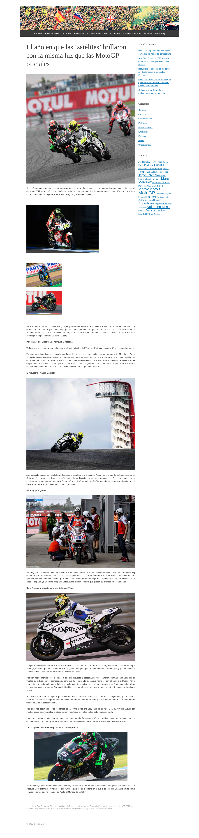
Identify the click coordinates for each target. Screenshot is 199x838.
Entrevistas (79, 33)
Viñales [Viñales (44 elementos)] (141, 211)
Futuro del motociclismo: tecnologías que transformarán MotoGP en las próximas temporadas (154, 82)
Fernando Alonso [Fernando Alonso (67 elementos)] (147, 168)
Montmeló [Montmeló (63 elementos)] (158, 186)
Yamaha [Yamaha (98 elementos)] (150, 210)
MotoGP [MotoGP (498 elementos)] (146, 192)
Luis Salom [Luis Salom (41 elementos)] (156, 179)
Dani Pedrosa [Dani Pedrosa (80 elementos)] (146, 165)
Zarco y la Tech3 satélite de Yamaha (97, 808)
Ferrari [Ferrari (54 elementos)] (159, 168)
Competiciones (94, 33)
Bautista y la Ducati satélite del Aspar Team (76, 806)
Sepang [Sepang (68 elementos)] (157, 200)
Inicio (28, 33)
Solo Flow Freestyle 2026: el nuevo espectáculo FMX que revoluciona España (154, 61)
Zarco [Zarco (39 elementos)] (157, 211)
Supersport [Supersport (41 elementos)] (159, 204)
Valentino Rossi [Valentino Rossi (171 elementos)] (158, 207)
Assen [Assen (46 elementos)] (151, 162)
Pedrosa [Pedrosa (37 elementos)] (141, 197)
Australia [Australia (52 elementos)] (158, 162)
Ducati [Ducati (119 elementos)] (158, 165)
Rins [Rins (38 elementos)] (146, 200)
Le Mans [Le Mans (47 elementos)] (162, 175)
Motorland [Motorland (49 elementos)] (160, 194)
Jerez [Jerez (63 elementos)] (141, 172)
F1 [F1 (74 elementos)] (164, 165)
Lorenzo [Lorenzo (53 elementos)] (142, 179)
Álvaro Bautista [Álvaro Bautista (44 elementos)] (154, 214)
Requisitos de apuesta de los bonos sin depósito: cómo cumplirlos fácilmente (154, 72)
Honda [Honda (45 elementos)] (166, 169)
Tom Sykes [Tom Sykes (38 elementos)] (142, 207)
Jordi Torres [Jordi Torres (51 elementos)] (162, 172)
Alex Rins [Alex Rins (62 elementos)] (143, 162)
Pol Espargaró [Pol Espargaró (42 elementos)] (162, 197)
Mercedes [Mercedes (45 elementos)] (142, 186)
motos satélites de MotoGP (70, 808)
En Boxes (66, 33)
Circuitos (142, 114)
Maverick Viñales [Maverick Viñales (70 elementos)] (161, 182)
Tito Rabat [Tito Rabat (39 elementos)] (168, 204)
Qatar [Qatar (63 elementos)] (141, 200)
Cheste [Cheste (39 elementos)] (165, 162)
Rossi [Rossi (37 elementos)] (150, 200)
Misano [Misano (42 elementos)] (150, 186)
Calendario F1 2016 (132, 33)
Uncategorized (144, 145)
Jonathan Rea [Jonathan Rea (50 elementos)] (150, 172)
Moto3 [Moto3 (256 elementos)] (154, 189)
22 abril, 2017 (32, 806)
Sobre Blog (160, 33)
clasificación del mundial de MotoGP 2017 (112, 806)
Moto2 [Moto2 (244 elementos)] (143, 189)
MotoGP (148, 33)
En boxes (45, 806)
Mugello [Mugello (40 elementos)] (168, 194)
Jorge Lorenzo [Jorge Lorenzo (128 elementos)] (148, 175)
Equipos (107, 33)
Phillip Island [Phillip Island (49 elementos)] (150, 197)
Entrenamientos (52, 33)
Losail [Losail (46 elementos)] (148, 179)
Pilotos (117, 33)
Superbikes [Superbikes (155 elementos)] (146, 203)
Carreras (38, 33)
